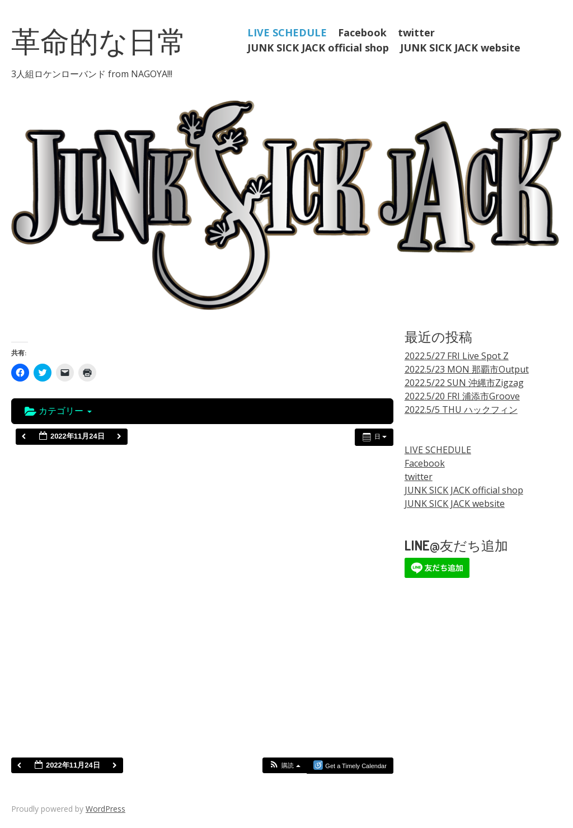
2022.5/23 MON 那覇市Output (467, 369)
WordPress (105, 808)
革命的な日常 (98, 40)
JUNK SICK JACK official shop (318, 47)
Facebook (362, 32)
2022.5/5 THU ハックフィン (461, 409)
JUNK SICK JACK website (460, 47)
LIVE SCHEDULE (287, 32)
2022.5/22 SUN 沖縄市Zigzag (464, 383)
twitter (416, 32)
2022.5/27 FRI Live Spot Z (457, 356)
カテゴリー (58, 411)
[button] (284, 765)
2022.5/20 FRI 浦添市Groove (462, 396)
